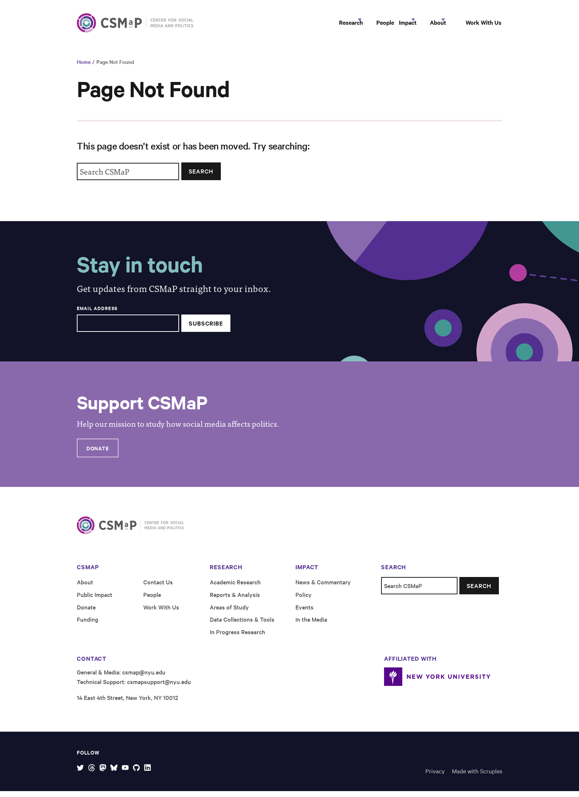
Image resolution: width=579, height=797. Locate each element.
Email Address (97, 314)
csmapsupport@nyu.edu (159, 687)
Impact (376, 25)
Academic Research (235, 588)
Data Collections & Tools (242, 625)
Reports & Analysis (235, 600)
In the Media (311, 625)
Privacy (435, 777)
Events (304, 613)
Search (201, 177)
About (419, 25)
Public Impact (94, 600)
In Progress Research (237, 638)
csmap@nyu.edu (143, 678)
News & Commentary (323, 588)
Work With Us (477, 25)
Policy (303, 600)
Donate (97, 454)
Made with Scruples (477, 777)
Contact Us (158, 588)
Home (83, 68)
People (340, 25)
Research (294, 25)
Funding (87, 625)
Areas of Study (229, 613)
